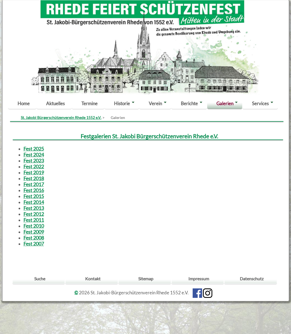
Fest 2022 (33, 166)
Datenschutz (252, 278)
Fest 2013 (33, 208)
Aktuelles (55, 103)
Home (24, 103)
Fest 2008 (33, 238)
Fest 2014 (33, 202)
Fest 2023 (33, 160)
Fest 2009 (33, 232)
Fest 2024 (33, 155)
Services (260, 103)
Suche (39, 278)
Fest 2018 (33, 178)
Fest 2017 (33, 184)
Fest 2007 (33, 244)
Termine (89, 103)
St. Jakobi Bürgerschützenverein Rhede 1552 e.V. (61, 117)
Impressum (198, 278)
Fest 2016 (33, 190)
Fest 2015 (33, 196)
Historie (122, 103)
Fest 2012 (33, 214)
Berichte (189, 103)
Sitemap (145, 278)
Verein (155, 103)
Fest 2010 (33, 226)
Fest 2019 (33, 172)
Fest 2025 (33, 149)
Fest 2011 (33, 220)
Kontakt (93, 278)
